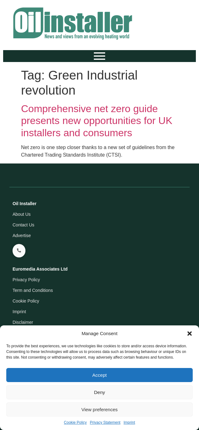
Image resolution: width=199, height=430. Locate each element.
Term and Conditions (33, 290)
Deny (99, 392)
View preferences (99, 409)
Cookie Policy (75, 422)
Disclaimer (23, 322)
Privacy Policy (26, 279)
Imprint (129, 422)
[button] (189, 333)
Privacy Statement (105, 422)
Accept (99, 375)
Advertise (22, 235)
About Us (22, 214)
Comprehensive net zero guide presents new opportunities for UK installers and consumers (96, 120)
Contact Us (23, 224)
